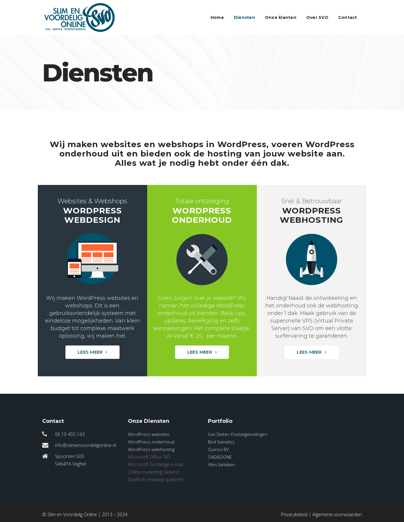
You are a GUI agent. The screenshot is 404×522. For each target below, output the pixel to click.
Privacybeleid (294, 514)
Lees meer (92, 352)
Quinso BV (218, 449)
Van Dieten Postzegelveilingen (237, 434)
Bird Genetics (221, 442)
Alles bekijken (221, 464)
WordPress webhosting (151, 449)
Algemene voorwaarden (337, 514)
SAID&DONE (220, 457)
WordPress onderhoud (151, 442)
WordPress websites (149, 434)
